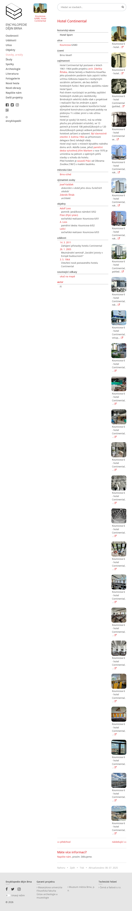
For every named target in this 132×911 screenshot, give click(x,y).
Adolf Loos (65, 208)
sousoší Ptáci (84, 160)
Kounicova (65, 44)
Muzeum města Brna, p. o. (81, 888)
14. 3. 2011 (65, 242)
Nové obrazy (13, 88)
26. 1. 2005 (65, 249)
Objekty (10, 50)
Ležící (62, 228)
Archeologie (13, 69)
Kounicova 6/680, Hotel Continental (40, 18)
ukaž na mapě (67, 276)
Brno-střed (65, 174)
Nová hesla (12, 83)
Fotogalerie (13, 78)
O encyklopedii (13, 119)
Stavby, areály (14, 54)
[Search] (91, 7)
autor (60, 281)
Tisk (82, 867)
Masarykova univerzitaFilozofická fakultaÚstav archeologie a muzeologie (49, 892)
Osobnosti (12, 35)
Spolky (10, 64)
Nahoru (61, 867)
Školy (9, 59)
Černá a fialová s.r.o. (109, 887)
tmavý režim (18, 895)
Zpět (72, 867)
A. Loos (63, 221)
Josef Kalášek (66, 184)
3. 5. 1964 (65, 259)
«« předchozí (64, 841)
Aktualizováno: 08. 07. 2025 (103, 867)
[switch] (8, 895)
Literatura (12, 73)
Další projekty (14, 97)
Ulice (9, 45)
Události (11, 40)
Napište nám (14, 92)
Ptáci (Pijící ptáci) (69, 215)
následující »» (119, 841)
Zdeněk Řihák (67, 194)
